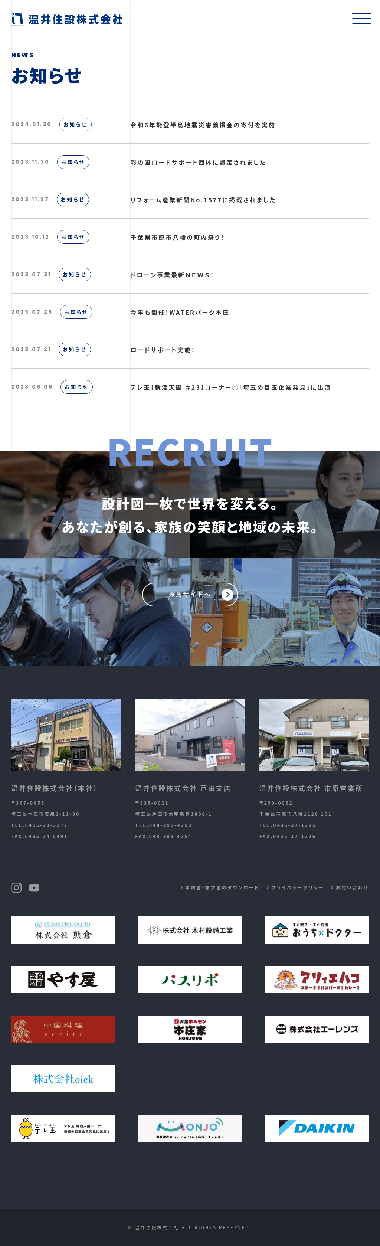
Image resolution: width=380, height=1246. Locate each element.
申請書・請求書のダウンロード (222, 887)
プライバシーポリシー (297, 887)
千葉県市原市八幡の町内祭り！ (177, 237)
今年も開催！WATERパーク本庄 (179, 312)
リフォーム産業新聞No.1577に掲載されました (203, 199)
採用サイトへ (190, 594)
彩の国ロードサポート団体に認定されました (198, 162)
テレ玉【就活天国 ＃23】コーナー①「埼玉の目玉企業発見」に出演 (230, 387)
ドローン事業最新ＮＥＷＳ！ (172, 274)
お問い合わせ (352, 887)
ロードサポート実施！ (163, 349)
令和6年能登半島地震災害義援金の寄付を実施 (203, 124)
